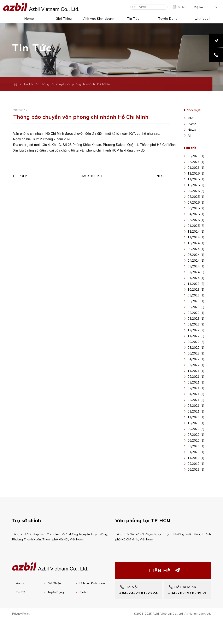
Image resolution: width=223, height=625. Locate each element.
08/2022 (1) (196, 348)
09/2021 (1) (196, 377)
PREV (22, 175)
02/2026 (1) (196, 162)
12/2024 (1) (196, 231)
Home (20, 583)
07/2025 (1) (196, 202)
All (189, 135)
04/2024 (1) (196, 260)
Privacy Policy (21, 619)
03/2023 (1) (196, 313)
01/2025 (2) (196, 226)
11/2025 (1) (196, 179)
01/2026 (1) (196, 168)
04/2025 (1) (196, 214)
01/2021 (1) (196, 411)
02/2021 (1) (196, 406)
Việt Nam (199, 7)
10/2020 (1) (196, 423)
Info (190, 118)
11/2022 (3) (196, 336)
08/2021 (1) (196, 382)
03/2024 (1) (196, 266)
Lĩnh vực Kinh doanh (93, 583)
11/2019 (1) (196, 458)
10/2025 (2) (196, 185)
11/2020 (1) (196, 417)
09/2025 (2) (196, 191)
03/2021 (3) (196, 400)
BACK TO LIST (91, 175)
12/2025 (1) (196, 173)
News (192, 130)
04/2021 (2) (196, 394)
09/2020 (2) (196, 429)
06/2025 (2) (196, 208)
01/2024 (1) (196, 278)
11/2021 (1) (196, 371)
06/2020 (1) (196, 440)
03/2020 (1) (196, 446)
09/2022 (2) (196, 342)
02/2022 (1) (196, 365)
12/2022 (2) (196, 330)
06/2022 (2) (196, 353)
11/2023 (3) (196, 284)
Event (192, 124)
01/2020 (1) (196, 452)
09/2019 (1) (196, 464)
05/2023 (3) (196, 307)
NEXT (161, 175)
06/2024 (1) (196, 255)
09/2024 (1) (196, 249)
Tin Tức (29, 84)
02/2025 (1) (196, 220)
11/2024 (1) (196, 237)
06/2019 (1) (196, 469)
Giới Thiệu (54, 583)
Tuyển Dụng (56, 592)
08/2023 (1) (196, 295)
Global (182, 7)
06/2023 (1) (196, 301)
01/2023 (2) (196, 324)
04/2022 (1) (196, 359)
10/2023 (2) (196, 289)
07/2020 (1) (196, 435)
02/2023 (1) (196, 318)
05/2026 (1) (196, 156)
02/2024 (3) (196, 272)
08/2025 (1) (196, 197)
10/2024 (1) (196, 243)
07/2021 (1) (196, 388)
